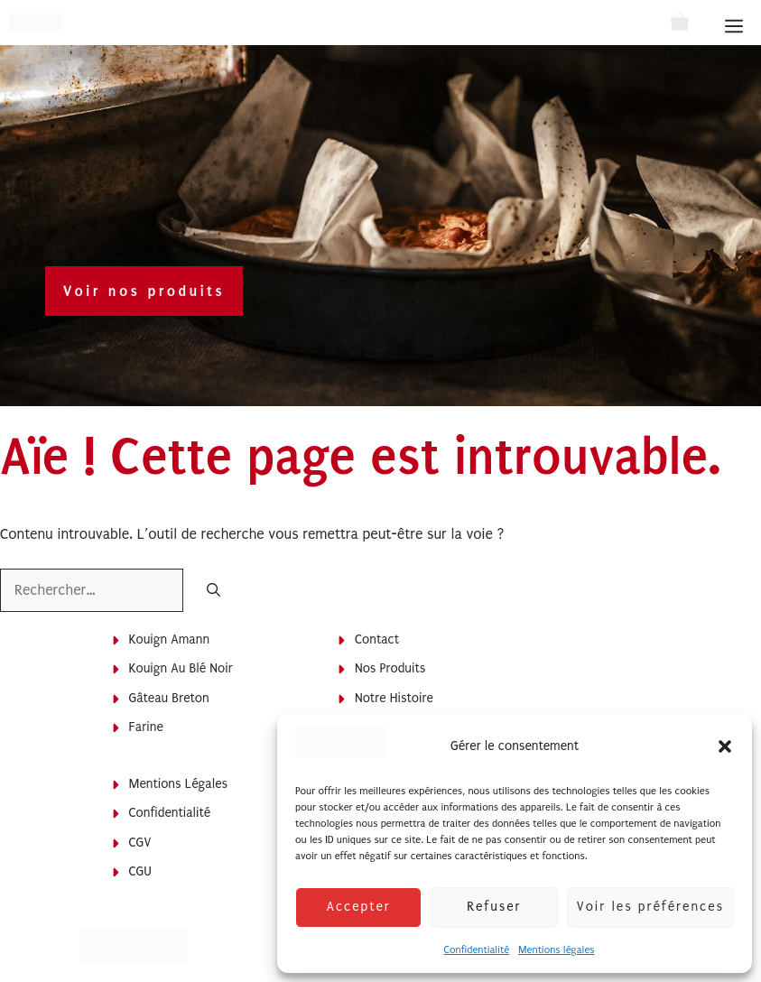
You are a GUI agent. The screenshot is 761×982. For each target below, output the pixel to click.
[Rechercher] (213, 591)
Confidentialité (476, 950)
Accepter (358, 906)
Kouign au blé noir (181, 668)
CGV (140, 842)
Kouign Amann (169, 639)
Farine (146, 727)
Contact (377, 639)
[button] (725, 746)
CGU (140, 871)
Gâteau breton (169, 698)
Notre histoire (394, 698)
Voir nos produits (144, 291)
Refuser (494, 906)
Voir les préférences (650, 906)
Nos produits (390, 668)
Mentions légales (556, 950)
